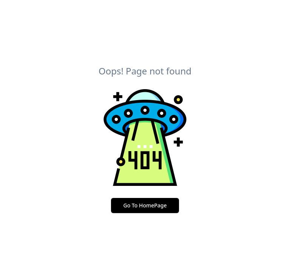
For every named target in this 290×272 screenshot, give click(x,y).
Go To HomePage (145, 205)
